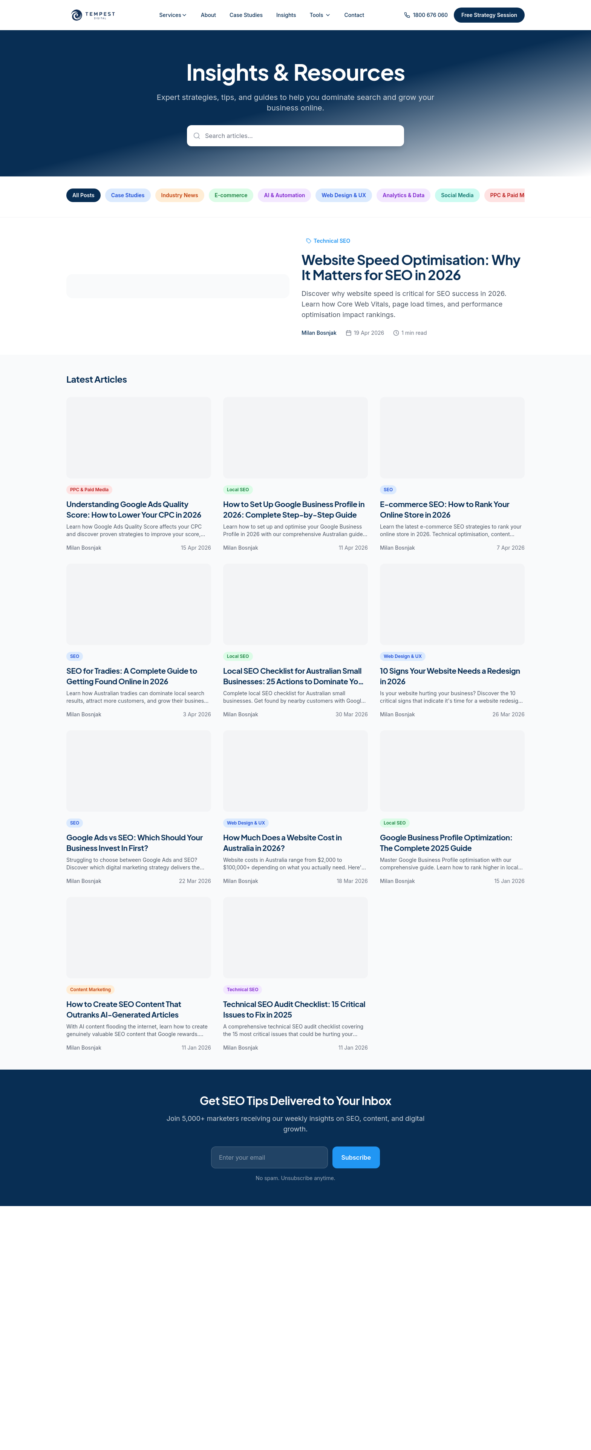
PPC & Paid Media (512, 195)
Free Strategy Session (489, 15)
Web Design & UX (344, 195)
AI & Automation (284, 195)
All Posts (83, 195)
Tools (320, 15)
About (208, 15)
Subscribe (356, 1157)
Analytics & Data (403, 195)
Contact (354, 15)
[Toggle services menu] (187, 15)
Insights (286, 15)
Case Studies (246, 15)
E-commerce (231, 195)
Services (170, 15)
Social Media (457, 195)
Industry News (179, 195)
